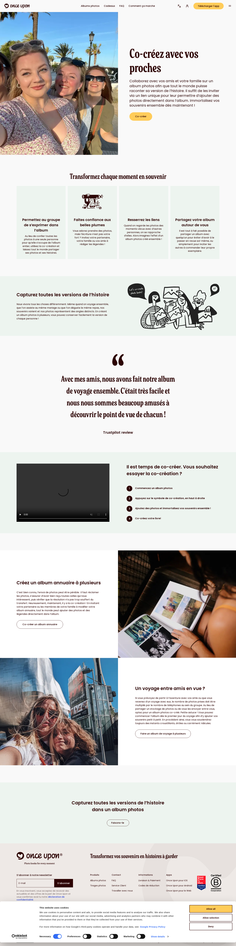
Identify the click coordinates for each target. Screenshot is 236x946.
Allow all (211, 912)
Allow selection (211, 921)
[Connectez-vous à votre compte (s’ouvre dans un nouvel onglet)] (187, 6)
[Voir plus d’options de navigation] (230, 6)
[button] (179, 6)
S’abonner (63, 883)
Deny (211, 930)
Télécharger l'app (208, 6)
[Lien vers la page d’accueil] (17, 6)
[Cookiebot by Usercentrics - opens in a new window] (19, 940)
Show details (158, 940)
